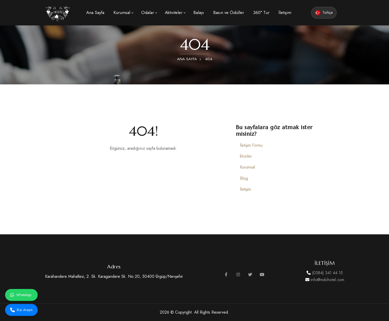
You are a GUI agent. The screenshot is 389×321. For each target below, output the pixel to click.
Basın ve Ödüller (228, 12)
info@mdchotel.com (326, 280)
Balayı (198, 12)
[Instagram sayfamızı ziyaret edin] (238, 275)
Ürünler (246, 156)
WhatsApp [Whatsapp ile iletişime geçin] (20, 294)
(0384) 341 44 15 (327, 273)
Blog (244, 178)
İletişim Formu (251, 145)
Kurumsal (121, 12)
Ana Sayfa (95, 12)
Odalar (147, 12)
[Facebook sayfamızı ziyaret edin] (226, 275)
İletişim (285, 12)
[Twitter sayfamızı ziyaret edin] (250, 275)
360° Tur (261, 12)
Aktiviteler (173, 12)
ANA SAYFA (187, 59)
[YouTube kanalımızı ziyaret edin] (262, 275)
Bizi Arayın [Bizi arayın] (21, 309)
